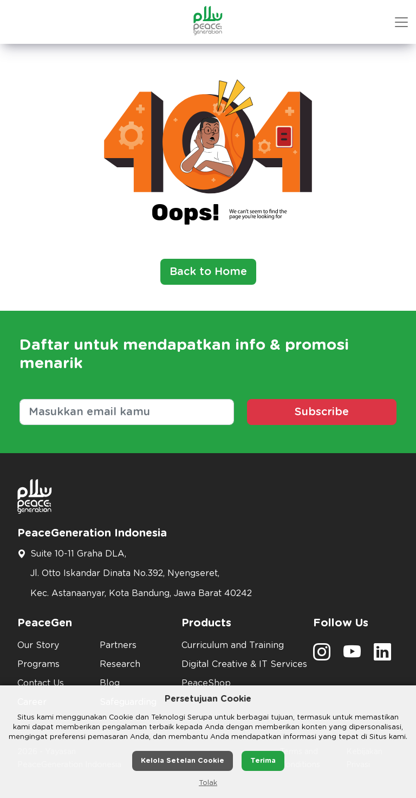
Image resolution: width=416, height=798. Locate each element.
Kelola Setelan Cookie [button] (182, 760)
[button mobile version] (401, 22)
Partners (118, 645)
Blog (110, 683)
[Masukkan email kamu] (127, 412)
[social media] (321, 655)
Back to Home (208, 271)
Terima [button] (263, 760)
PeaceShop (206, 683)
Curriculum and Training (232, 645)
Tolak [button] (208, 783)
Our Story (38, 645)
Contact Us (40, 683)
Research (120, 664)
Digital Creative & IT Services (240, 664)
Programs (38, 664)
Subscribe (322, 412)
